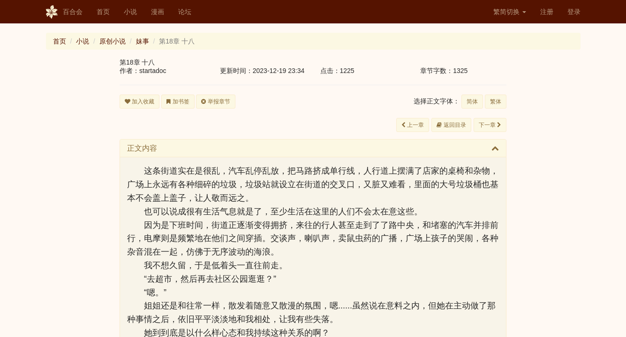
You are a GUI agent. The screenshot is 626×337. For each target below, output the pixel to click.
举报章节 (215, 101)
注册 (546, 11)
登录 (574, 11)
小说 (130, 11)
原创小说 (112, 41)
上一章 (412, 125)
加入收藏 (139, 101)
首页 (103, 11)
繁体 (495, 101)
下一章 (490, 125)
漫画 (157, 11)
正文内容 (142, 148)
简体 (472, 101)
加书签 (177, 101)
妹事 (142, 41)
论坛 (184, 11)
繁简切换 (509, 11)
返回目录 (451, 125)
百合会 (64, 12)
